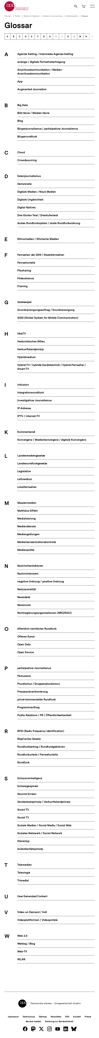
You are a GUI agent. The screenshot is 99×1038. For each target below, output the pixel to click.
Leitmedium (24, 479)
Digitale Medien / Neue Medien (36, 191)
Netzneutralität (26, 589)
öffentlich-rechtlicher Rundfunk (37, 628)
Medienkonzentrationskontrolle (36, 542)
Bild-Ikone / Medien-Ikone (33, 113)
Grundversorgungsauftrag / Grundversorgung (45, 309)
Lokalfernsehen (27, 487)
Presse (88, 1016)
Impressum (13, 1016)
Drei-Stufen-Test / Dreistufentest (37, 215)
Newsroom (24, 605)
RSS (67, 1016)
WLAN (21, 959)
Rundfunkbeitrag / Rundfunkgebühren (41, 746)
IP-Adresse (24, 408)
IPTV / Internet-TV (28, 416)
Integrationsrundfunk (30, 392)
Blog (20, 120)
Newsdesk (23, 597)
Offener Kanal (26, 636)
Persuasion (24, 675)
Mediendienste (26, 526)
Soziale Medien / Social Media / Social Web (44, 825)
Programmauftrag (28, 707)
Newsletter (56, 1016)
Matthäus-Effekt (27, 510)
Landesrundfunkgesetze (32, 463)
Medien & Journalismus (53, 16)
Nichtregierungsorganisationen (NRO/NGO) (44, 612)
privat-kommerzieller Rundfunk (36, 699)
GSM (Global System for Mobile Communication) (47, 317)
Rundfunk (23, 762)
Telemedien (24, 864)
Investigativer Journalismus (34, 400)
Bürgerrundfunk (27, 136)
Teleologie (23, 872)
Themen (7, 16)
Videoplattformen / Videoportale (37, 920)
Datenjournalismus (29, 176)
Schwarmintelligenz (29, 778)
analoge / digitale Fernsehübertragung (41, 61)
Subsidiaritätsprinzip (30, 848)
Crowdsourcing (27, 160)
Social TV (23, 817)
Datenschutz (29, 1016)
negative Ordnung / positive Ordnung (40, 581)
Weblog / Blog (26, 943)
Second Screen (26, 794)
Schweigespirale (27, 786)
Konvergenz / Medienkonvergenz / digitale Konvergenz (51, 439)
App (19, 81)
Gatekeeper (24, 302)
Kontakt (77, 1016)
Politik (17, 16)
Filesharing (24, 270)
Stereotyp (23, 841)
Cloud (21, 152)
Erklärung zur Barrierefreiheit (59, 1021)
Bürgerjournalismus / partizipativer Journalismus (47, 128)
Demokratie (24, 183)
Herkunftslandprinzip (30, 349)
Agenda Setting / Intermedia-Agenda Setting (45, 54)
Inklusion (23, 384)
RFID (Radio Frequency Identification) (40, 731)
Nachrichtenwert (27, 573)
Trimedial (23, 880)
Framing (22, 286)
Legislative (24, 471)
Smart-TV (23, 809)
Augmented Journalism (31, 89)
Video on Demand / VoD (32, 912)
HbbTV (21, 333)
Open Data (24, 644)
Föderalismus (25, 278)
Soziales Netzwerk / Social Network (39, 833)
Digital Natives (26, 207)
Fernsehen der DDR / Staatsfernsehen (40, 254)
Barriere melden (33, 1021)
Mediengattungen (28, 534)
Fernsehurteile (26, 262)
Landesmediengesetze (31, 455)
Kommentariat (26, 431)
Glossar (84, 16)
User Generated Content (32, 896)
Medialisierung (26, 518)
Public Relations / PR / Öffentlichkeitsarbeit (44, 715)
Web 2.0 (22, 935)
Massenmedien (26, 502)
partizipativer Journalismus (34, 668)
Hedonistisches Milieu (31, 341)
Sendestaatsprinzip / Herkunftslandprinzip (43, 801)
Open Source (25, 652)
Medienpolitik (72, 16)
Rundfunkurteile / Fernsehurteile (37, 754)
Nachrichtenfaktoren (30, 565)
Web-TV (22, 951)
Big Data (22, 105)
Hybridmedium (26, 357)
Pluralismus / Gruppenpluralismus (38, 683)
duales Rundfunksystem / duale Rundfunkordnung (48, 223)
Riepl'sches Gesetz (29, 738)
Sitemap (43, 1016)
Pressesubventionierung (32, 691)
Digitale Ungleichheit (30, 199)
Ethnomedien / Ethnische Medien (38, 239)
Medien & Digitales (31, 16)
